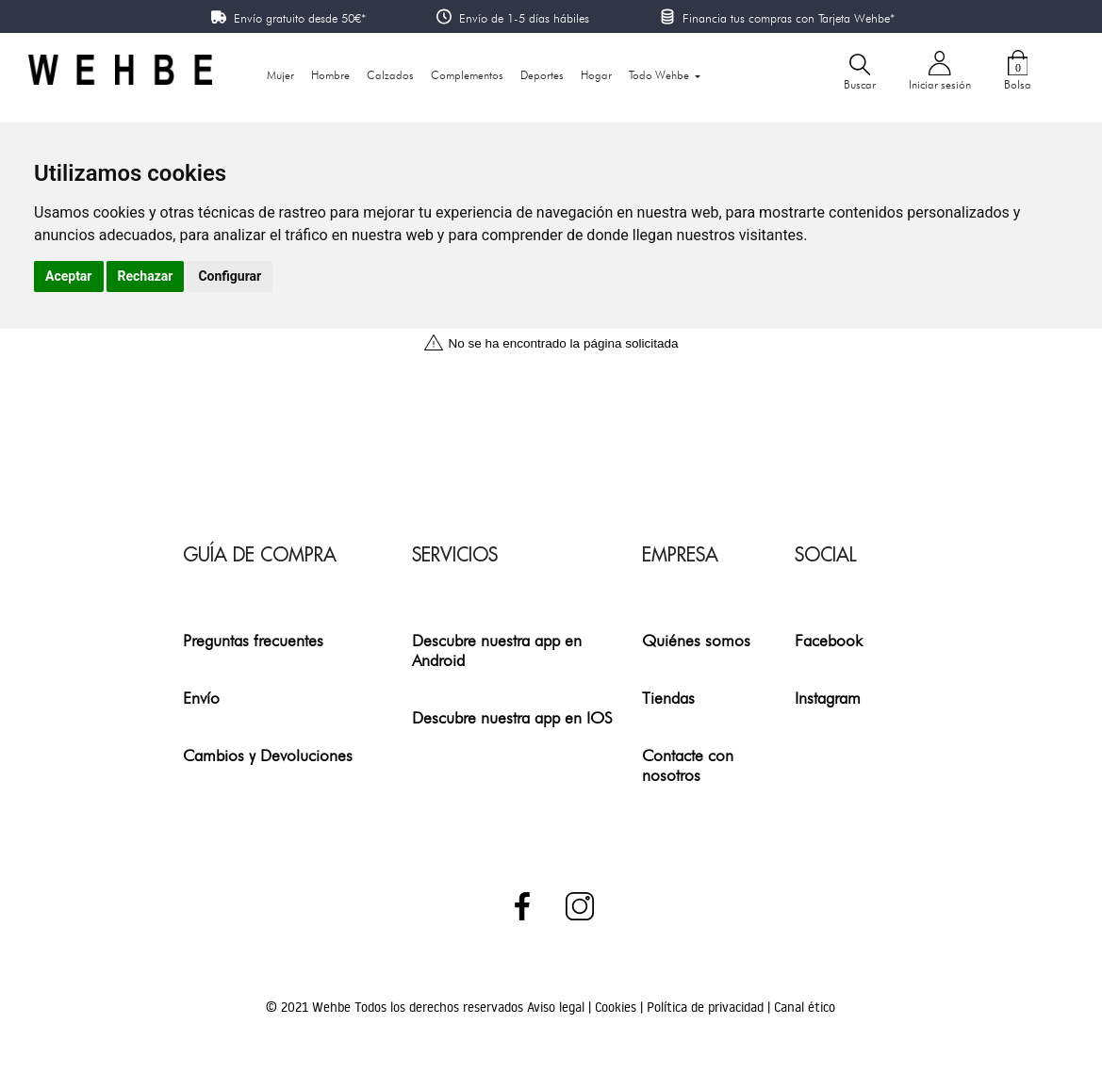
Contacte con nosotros (687, 765)
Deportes (542, 75)
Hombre (330, 75)
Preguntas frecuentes (253, 640)
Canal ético (804, 1007)
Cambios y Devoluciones (268, 755)
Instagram (828, 697)
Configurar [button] (229, 276)
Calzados (390, 75)
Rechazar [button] (145, 276)
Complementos (467, 75)
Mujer (280, 75)
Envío (201, 697)
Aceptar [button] (68, 276)
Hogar (596, 75)
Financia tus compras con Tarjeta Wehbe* (789, 17)
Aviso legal (557, 1007)
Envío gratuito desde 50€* (300, 17)
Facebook (829, 640)
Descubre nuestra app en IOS (512, 717)
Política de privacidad (707, 1007)
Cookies (617, 1007)
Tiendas (668, 697)
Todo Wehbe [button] (660, 75)
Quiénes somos (696, 640)
